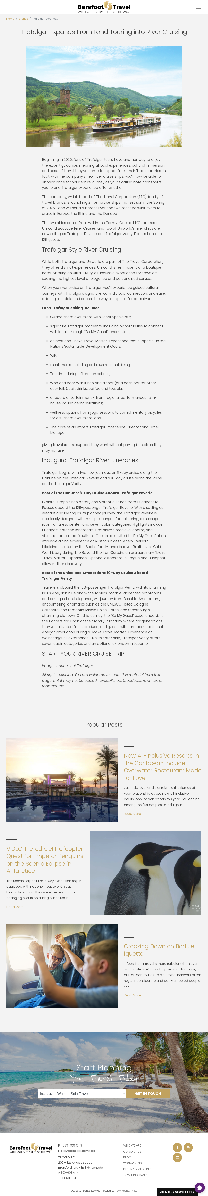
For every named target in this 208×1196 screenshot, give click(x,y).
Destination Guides (137, 1169)
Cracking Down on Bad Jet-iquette (161, 950)
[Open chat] (200, 1188)
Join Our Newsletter (177, 1192)
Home (10, 18)
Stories (23, 18)
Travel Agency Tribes (126, 1190)
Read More (132, 813)
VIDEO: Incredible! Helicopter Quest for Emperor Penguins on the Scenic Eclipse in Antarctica (44, 860)
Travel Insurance (135, 1175)
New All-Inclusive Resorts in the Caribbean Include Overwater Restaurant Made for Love (163, 767)
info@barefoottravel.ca (78, 1151)
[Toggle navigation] (198, 7)
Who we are (132, 1145)
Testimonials (132, 1163)
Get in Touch (148, 1093)
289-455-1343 (72, 1145)
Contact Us (132, 1152)
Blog (127, 1157)
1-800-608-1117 (68, 1173)
